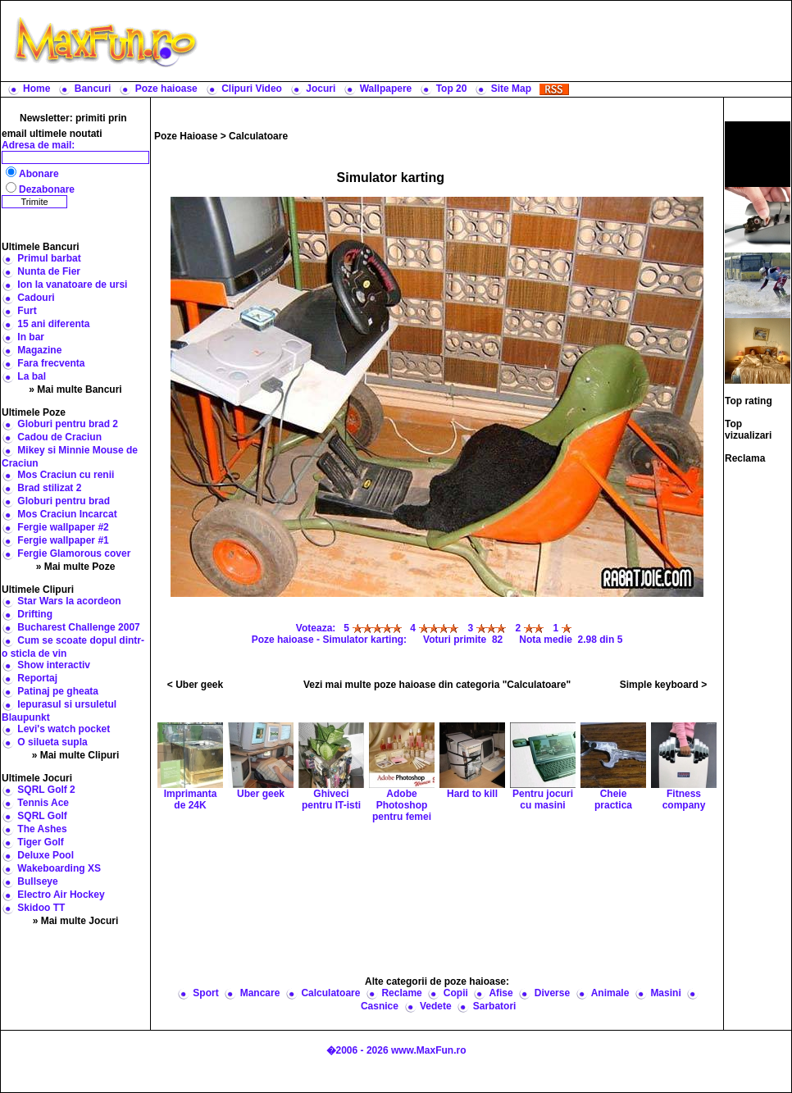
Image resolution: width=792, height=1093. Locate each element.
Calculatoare (258, 136)
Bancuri (93, 88)
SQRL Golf (41, 816)
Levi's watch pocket (63, 729)
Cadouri (35, 297)
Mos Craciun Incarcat (66, 514)
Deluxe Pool (45, 855)
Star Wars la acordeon (69, 601)
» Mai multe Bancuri (75, 389)
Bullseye (37, 881)
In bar (30, 337)
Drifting (34, 614)
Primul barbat (48, 258)
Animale (610, 993)
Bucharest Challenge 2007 (78, 627)
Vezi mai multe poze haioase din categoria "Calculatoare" (437, 684)
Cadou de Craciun (59, 437)
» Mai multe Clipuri (76, 755)
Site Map (511, 88)
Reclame (401, 993)
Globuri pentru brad (63, 501)
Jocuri (320, 88)
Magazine (39, 350)
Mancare (260, 993)
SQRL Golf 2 (46, 789)
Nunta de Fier (48, 271)
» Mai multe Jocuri (76, 921)
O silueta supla (52, 742)
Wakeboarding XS (59, 868)
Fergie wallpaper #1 (62, 540)
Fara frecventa (50, 363)
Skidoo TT (41, 907)
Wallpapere (386, 88)
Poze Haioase (185, 136)
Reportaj (37, 678)
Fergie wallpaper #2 (62, 527)
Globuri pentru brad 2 (67, 424)
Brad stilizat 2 (49, 488)
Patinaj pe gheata (57, 691)
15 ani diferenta (53, 324)
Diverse (552, 993)
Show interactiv (53, 665)
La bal (31, 376)
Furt (26, 311)
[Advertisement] (437, 897)
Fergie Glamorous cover (73, 553)
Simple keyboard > (663, 684)
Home (36, 88)
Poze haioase (166, 88)
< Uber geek (195, 684)
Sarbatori (495, 1006)
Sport (205, 993)
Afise (500, 993)
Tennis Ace (43, 802)
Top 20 (451, 88)
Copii (456, 993)
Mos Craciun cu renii (65, 474)
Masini (665, 993)
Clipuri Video (251, 88)
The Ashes (41, 829)
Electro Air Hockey (60, 894)
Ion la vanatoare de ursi (72, 284)
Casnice (379, 1006)
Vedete (436, 1006)
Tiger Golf (40, 842)
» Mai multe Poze (76, 566)
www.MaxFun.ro (429, 1050)
